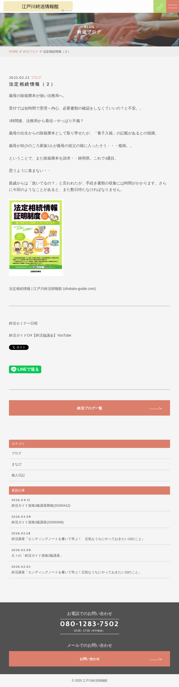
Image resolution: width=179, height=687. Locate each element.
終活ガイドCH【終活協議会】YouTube (40, 335)
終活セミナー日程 (23, 323)
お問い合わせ (121, 659)
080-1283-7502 (89, 623)
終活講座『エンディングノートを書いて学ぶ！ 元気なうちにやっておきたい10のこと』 (89, 536)
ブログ (36, 77)
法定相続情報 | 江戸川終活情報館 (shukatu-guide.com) (52, 289)
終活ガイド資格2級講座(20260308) (89, 519)
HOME (13, 51)
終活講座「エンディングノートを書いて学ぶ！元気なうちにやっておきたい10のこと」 (89, 569)
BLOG (89, 27)
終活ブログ (30, 51)
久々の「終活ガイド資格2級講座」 (89, 552)
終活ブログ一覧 (119, 408)
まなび (17, 464)
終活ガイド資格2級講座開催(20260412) (89, 502)
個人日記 (18, 475)
